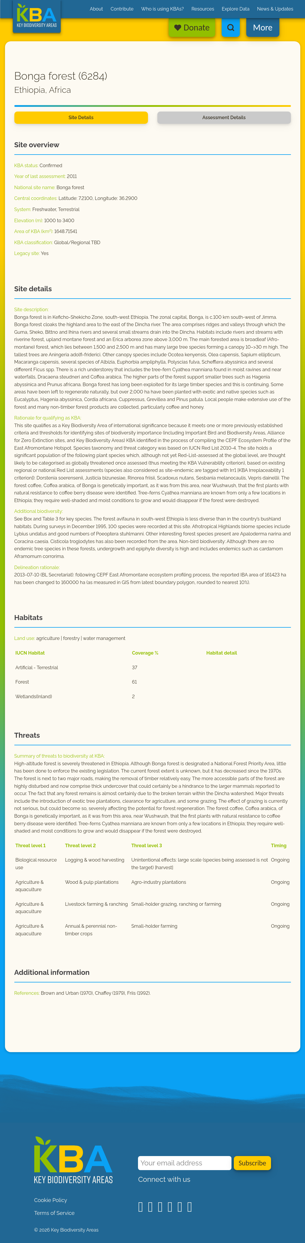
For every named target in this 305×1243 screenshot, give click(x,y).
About (96, 9)
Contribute (121, 9)
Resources (202, 9)
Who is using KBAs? (162, 9)
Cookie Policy (50, 1200)
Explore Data (236, 9)
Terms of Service (54, 1213)
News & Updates (275, 9)
